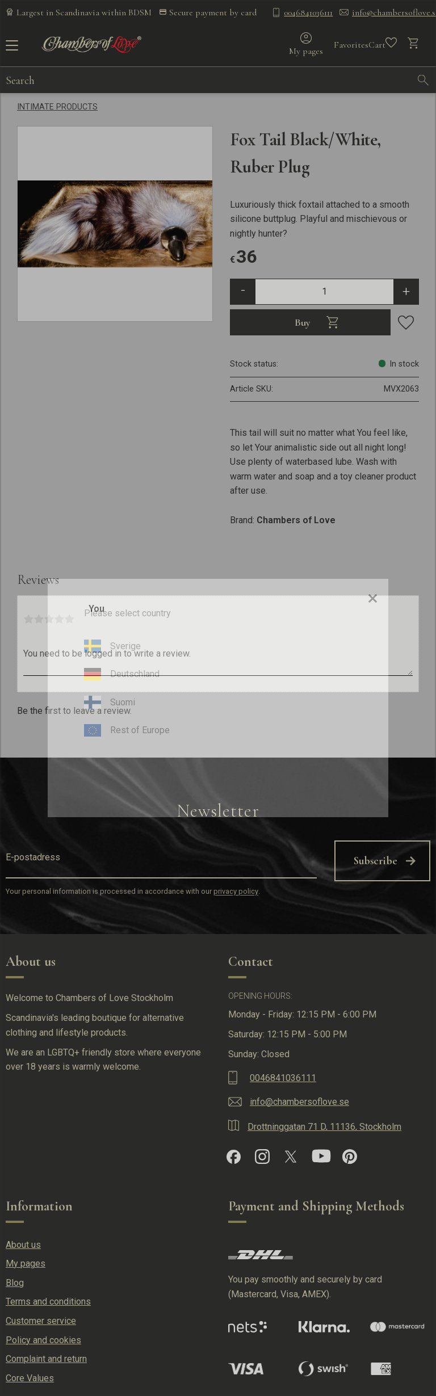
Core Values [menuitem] (30, 1374)
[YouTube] (321, 1154)
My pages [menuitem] (25, 1260)
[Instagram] (262, 1153)
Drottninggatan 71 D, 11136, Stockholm (324, 1124)
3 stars (49, 619)
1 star (28, 619)
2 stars (38, 619)
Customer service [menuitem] (41, 1318)
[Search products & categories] (208, 82)
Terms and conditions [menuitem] (48, 1298)
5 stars (69, 619)
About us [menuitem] (23, 1241)
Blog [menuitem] (15, 1279)
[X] (290, 1153)
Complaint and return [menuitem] (46, 1356)
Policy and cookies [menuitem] (43, 1336)
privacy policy (235, 888)
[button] (10, 49)
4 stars (59, 619)
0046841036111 (308, 12)
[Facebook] (234, 1153)
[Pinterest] (349, 1153)
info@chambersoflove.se (299, 1098)
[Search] (423, 82)
